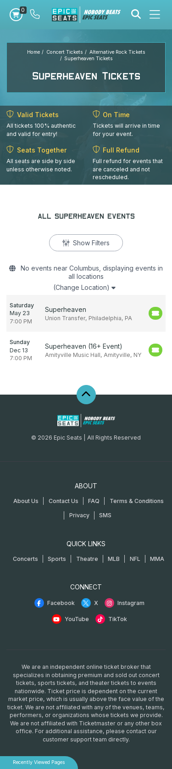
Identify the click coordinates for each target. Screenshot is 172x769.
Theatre (87, 558)
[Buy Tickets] (155, 313)
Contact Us (63, 501)
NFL (135, 558)
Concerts (25, 558)
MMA (157, 558)
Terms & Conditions (137, 501)
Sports (57, 558)
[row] (86, 313)
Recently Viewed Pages (39, 762)
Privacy (79, 515)
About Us (26, 501)
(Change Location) (84, 287)
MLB (114, 558)
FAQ (94, 501)
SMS (105, 515)
